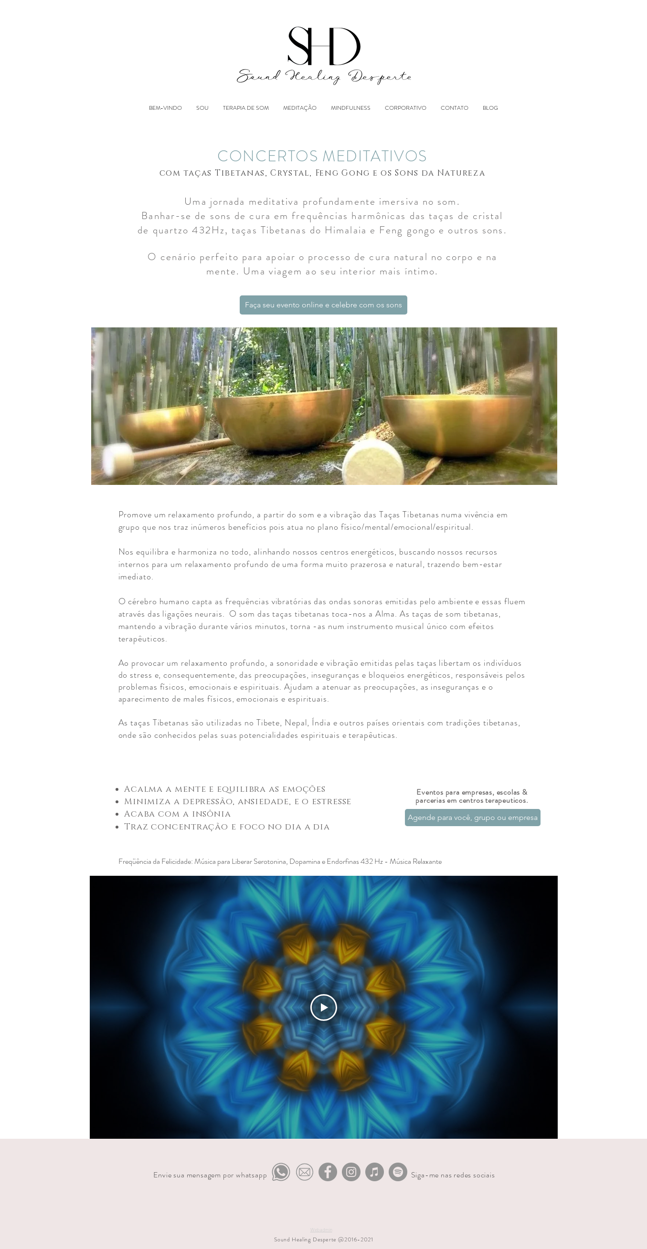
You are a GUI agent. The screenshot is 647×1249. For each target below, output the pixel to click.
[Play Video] (323, 1007)
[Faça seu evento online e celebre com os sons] (323, 305)
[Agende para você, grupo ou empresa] (473, 817)
